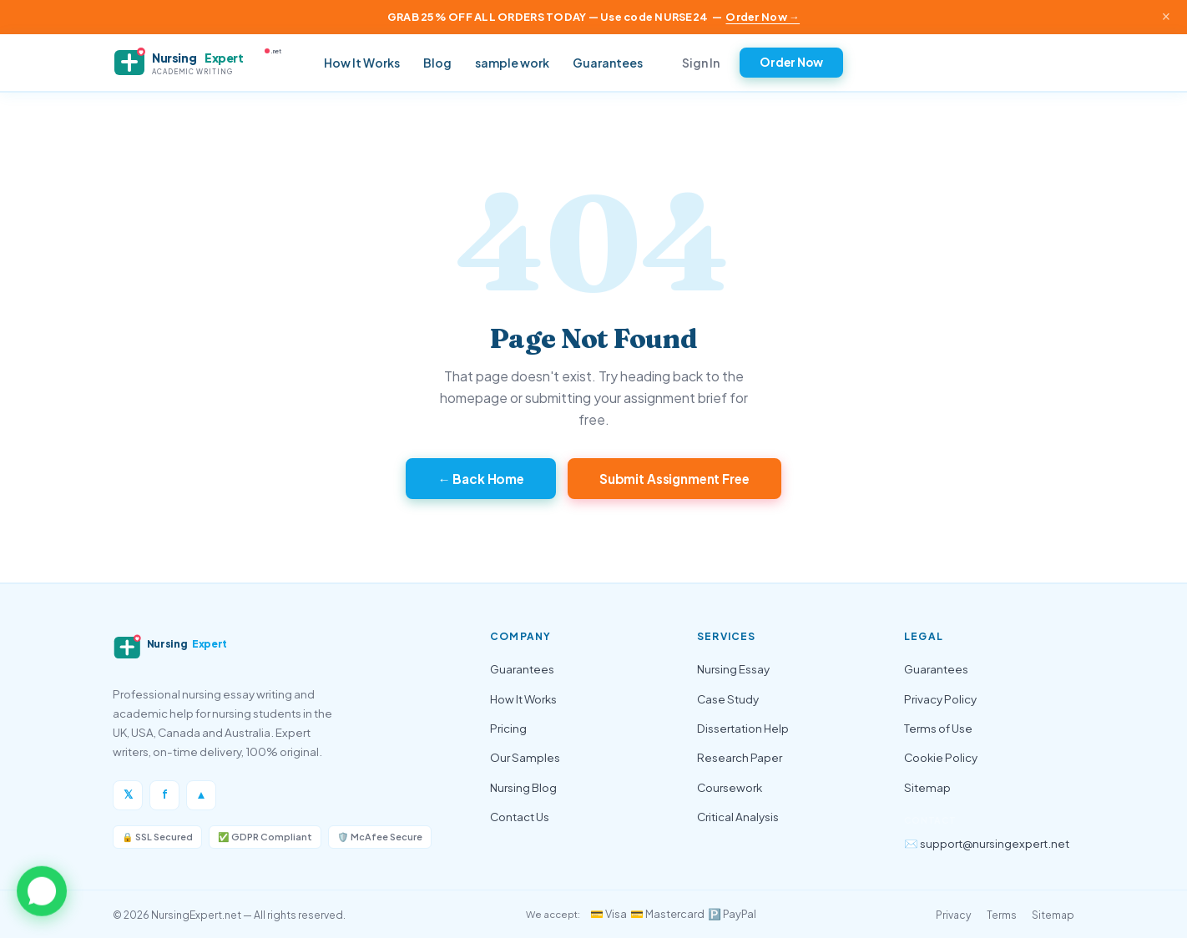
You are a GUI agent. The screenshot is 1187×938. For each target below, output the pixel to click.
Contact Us (519, 816)
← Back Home (480, 479)
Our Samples (525, 757)
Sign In (701, 62)
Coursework (729, 787)
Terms (1002, 914)
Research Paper (739, 757)
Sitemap (927, 787)
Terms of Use (938, 728)
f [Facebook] (165, 794)
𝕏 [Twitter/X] (128, 794)
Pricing (508, 728)
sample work (512, 62)
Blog (437, 62)
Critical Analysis (738, 816)
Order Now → (762, 16)
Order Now (791, 62)
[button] (42, 890)
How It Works (362, 62)
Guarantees (608, 62)
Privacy (954, 914)
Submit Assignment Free (674, 479)
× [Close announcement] (1166, 16)
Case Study (728, 699)
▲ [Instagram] (200, 794)
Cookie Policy (940, 757)
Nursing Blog (523, 787)
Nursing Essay (733, 669)
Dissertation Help (743, 728)
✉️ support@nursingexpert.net (986, 843)
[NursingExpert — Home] (204, 62)
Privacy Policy (940, 699)
